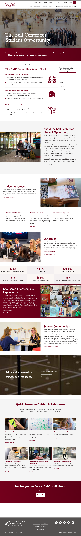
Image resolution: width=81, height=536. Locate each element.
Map (56, 2)
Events (71, 2)
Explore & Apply (7, 310)
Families (45, 2)
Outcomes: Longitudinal (49, 254)
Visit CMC (40, 495)
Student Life (67, 6)
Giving (74, 6)
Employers (61, 86)
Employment (65, 2)
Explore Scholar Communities (51, 346)
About (31, 6)
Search (75, 2)
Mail (59, 2)
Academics (44, 6)
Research (51, 6)
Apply (44, 523)
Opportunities (59, 6)
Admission (37, 6)
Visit (36, 523)
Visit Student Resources (8, 197)
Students (61, 75)
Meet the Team (63, 90)
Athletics (51, 2)
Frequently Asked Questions (9, 313)
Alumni (40, 2)
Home (6, 64)
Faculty (35, 2)
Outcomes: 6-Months (49, 251)
